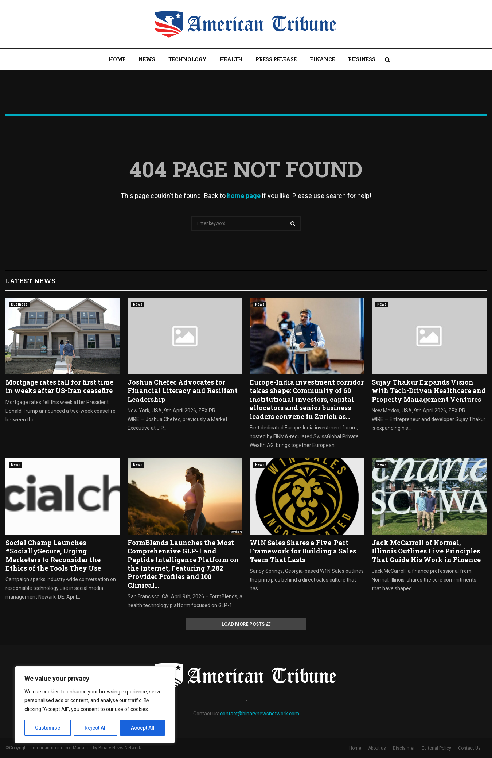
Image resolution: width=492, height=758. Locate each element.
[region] (95, 705)
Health (231, 59)
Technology (187, 59)
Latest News (30, 280)
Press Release (276, 59)
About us (377, 748)
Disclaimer (404, 748)
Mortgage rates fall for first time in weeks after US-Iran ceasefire (59, 386)
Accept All (143, 728)
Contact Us (469, 748)
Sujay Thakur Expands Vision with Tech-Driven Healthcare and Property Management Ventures (429, 391)
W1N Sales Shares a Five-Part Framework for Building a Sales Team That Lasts (303, 551)
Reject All (96, 728)
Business (361, 59)
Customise (48, 728)
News (146, 59)
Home (117, 59)
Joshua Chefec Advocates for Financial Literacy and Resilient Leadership (183, 391)
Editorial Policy (436, 748)
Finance (322, 59)
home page (244, 195)
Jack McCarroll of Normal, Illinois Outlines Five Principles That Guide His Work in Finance (426, 551)
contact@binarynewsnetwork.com (259, 713)
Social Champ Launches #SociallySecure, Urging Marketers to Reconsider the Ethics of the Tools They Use (53, 555)
